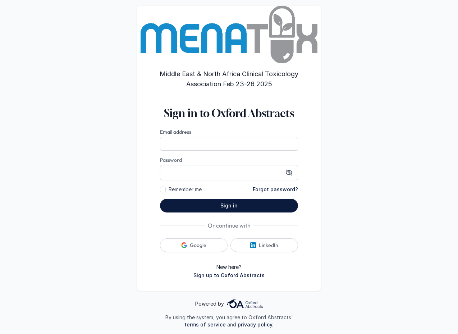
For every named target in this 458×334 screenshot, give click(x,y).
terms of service (205, 324)
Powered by (229, 303)
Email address (175, 132)
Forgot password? (275, 189)
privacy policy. (256, 324)
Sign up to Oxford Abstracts (229, 275)
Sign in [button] (229, 205)
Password (171, 160)
